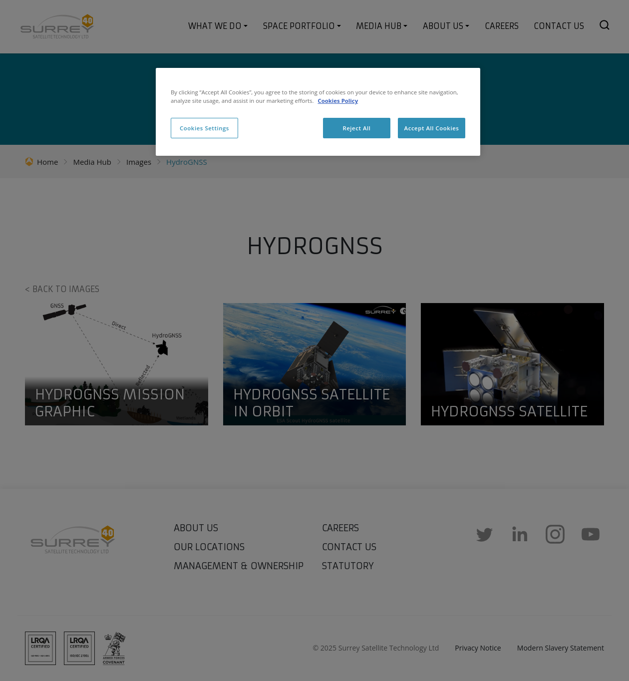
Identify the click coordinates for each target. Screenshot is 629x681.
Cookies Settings (204, 128)
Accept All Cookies (431, 128)
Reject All (356, 128)
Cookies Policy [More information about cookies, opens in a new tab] (337, 100)
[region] (318, 112)
